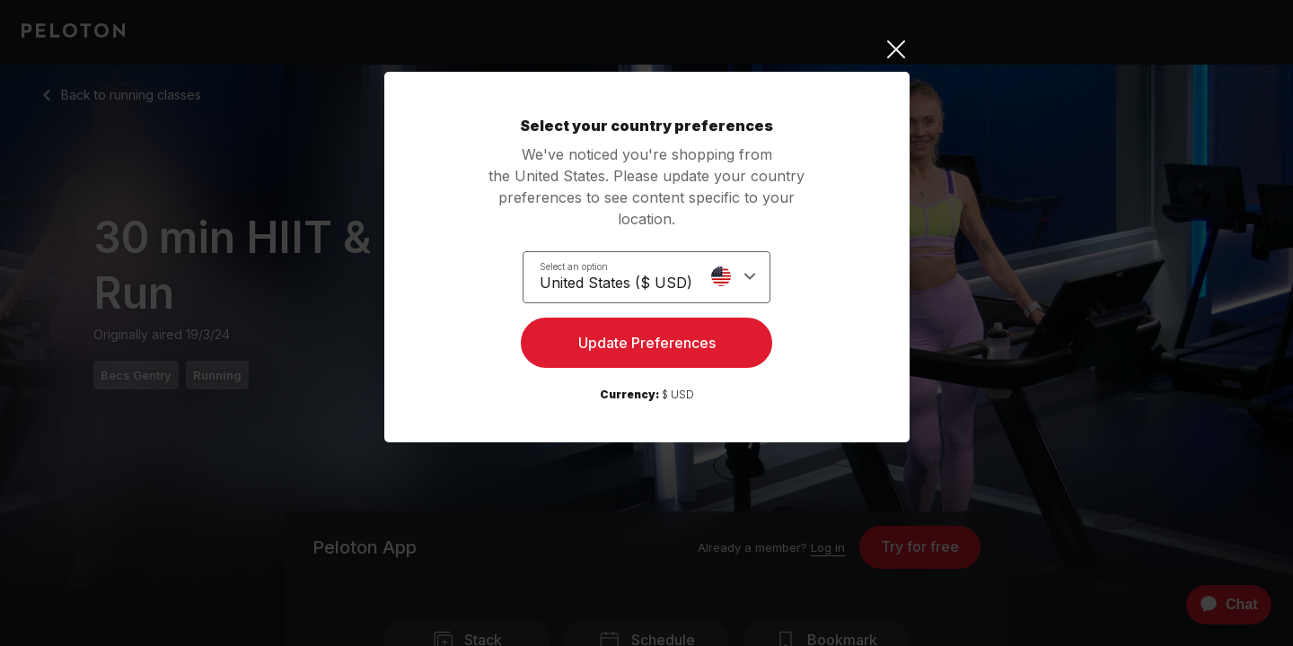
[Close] (647, 49)
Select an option (574, 265)
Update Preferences (647, 346)
